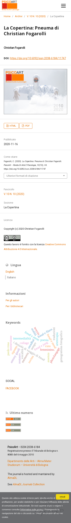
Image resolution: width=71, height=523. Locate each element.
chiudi (62, 497)
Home (7, 16)
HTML (12, 125)
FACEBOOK (12, 388)
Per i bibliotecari (14, 306)
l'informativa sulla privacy (31, 509)
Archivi (18, 16)
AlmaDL (12, 477)
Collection (29, 484)
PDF (27, 125)
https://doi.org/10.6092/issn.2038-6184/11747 (38, 58)
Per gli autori (12, 300)
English (10, 271)
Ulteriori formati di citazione (22, 175)
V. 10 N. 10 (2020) (36, 16)
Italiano (11, 277)
